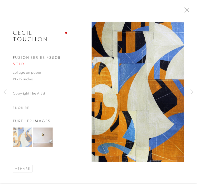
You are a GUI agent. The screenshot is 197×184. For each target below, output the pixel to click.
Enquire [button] (21, 109)
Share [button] (24, 170)
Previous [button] (5, 92)
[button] (22, 138)
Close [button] (186, 11)
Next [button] (192, 92)
